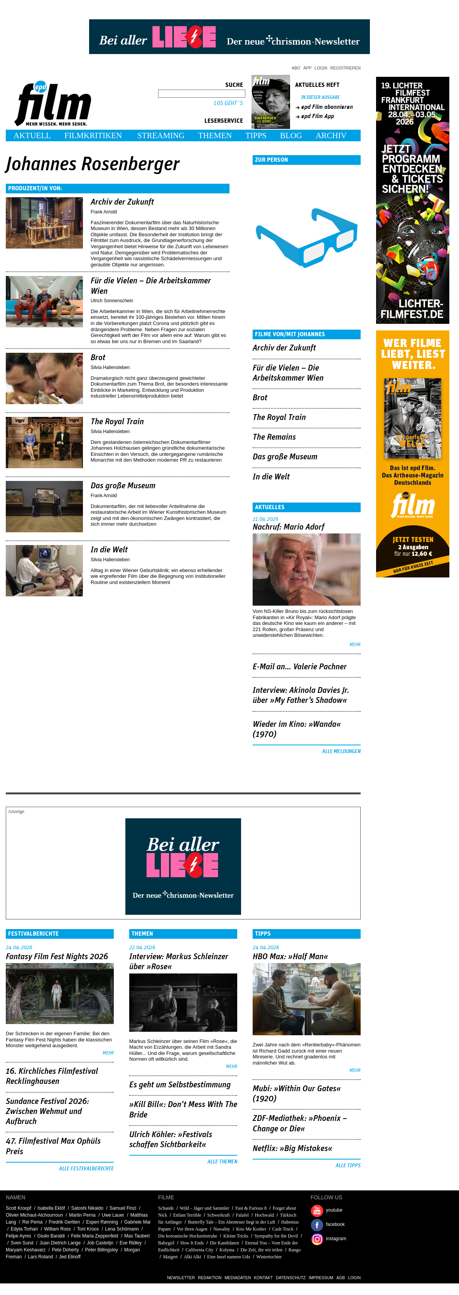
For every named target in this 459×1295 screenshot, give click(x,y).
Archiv (331, 135)
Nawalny (221, 1229)
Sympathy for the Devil (276, 1236)
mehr (355, 645)
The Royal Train (117, 422)
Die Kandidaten (224, 1243)
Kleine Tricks (235, 1236)
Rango (294, 1250)
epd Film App (317, 116)
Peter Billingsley (101, 1250)
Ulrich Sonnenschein (112, 300)
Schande (166, 1208)
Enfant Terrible (187, 1215)
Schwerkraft (218, 1215)
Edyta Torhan (24, 1229)
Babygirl (166, 1243)
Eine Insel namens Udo (228, 1256)
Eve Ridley (131, 1243)
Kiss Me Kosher (251, 1229)
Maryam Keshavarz (26, 1250)
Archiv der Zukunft (122, 202)
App (308, 68)
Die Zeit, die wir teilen (261, 1250)
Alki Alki (192, 1256)
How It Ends (192, 1243)
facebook (335, 1224)
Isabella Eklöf (51, 1208)
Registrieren (345, 68)
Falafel (242, 1215)
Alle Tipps (348, 1165)
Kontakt (263, 1277)
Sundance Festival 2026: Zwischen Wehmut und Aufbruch (47, 1111)
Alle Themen (222, 1162)
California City (199, 1250)
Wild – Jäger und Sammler (204, 1208)
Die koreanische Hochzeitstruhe (187, 1236)
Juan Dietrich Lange (60, 1243)
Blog (291, 135)
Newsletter (181, 1277)
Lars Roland (40, 1256)
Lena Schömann (121, 1229)
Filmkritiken (93, 135)
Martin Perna (82, 1215)
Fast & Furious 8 (251, 1208)
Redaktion (209, 1277)
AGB (340, 1277)
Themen (215, 135)
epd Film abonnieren (327, 107)
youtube (334, 1210)
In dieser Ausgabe (320, 97)
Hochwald (264, 1215)
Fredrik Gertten (64, 1222)
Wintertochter (269, 1256)
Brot (98, 358)
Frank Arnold (104, 212)
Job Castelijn (100, 1243)
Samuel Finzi (123, 1208)
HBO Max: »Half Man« (290, 957)
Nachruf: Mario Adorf (288, 527)
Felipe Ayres (18, 1236)
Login (321, 68)
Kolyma (227, 1250)
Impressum (321, 1277)
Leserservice (223, 121)
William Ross (57, 1229)
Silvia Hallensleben (110, 367)
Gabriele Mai (137, 1222)
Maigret (170, 1256)
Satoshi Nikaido (87, 1208)
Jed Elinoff (70, 1256)
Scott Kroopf (18, 1208)
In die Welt (109, 550)
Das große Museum (123, 486)
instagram (336, 1238)
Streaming (161, 135)
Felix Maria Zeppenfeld (94, 1236)
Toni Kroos (88, 1229)
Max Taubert (137, 1236)
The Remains (274, 437)
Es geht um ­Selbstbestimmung (180, 1085)
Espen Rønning (102, 1222)
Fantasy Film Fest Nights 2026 (57, 957)
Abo (296, 68)
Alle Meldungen (341, 751)
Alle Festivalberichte (86, 1168)
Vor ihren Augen (192, 1229)
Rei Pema (32, 1222)
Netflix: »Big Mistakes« (292, 1148)
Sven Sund (22, 1243)
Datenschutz (290, 1277)
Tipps (256, 135)
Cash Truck (283, 1229)
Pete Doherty (65, 1250)
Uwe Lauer (113, 1215)
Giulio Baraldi (51, 1236)
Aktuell (32, 135)
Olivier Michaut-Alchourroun (34, 1215)
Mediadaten (237, 1277)
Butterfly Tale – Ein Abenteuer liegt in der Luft (231, 1222)
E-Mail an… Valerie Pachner (300, 667)
